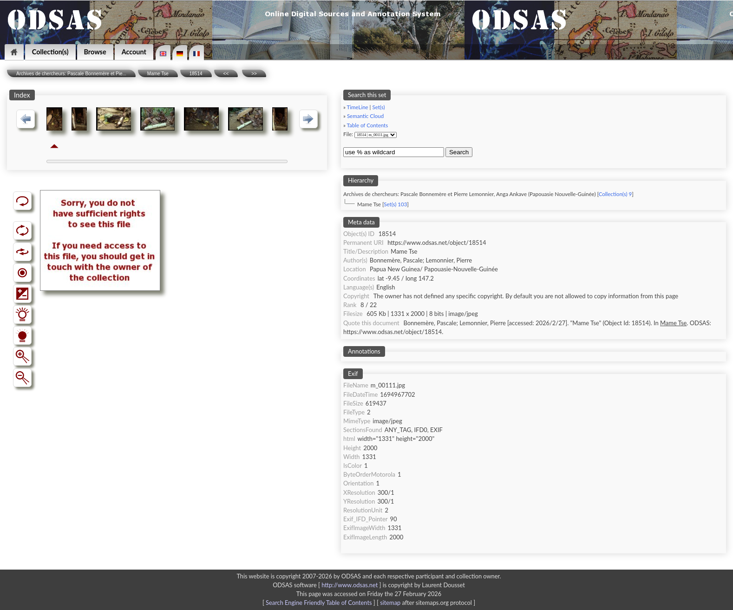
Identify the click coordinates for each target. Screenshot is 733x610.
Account (134, 52)
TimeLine (357, 107)
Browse (95, 52)
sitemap (390, 602)
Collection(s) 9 (615, 194)
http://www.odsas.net (349, 585)
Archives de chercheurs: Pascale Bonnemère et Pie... (71, 73)
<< (226, 73)
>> (254, 73)
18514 (196, 73)
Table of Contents (367, 125)
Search (459, 152)
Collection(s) (50, 52)
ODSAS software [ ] (328, 585)
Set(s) (378, 107)
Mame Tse (158, 73)
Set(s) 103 (395, 204)
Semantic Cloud (365, 116)
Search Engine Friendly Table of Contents (319, 602)
